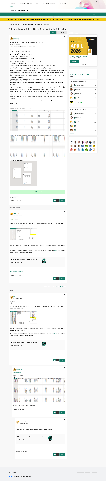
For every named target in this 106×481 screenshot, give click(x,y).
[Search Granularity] (59, 17)
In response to (17, 372)
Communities (48, 10)
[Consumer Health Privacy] (26, 476)
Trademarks (94, 472)
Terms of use (87, 472)
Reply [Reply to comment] (62, 278)
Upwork (55, 250)
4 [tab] (83, 64)
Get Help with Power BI (35, 24)
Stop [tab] (85, 64)
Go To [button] (94, 14)
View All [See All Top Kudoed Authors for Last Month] (72, 133)
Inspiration (37, 10)
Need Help (16, 197)
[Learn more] (74, 61)
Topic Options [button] (61, 32)
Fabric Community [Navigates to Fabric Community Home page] (23, 10)
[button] (53, 32)
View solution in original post (16, 271)
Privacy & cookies (80, 472)
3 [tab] (82, 64)
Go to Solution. (39, 191)
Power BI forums (14, 24)
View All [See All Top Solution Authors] (72, 105)
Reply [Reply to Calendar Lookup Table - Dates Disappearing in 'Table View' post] (62, 200)
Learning (60, 10)
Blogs (55, 10)
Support (65, 10)
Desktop (46, 24)
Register (80, 13)
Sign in (85, 13)
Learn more (11, 6)
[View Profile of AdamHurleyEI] (16, 38)
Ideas (43, 10)
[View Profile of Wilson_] (15, 213)
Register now (96, 19)
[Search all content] (81, 17)
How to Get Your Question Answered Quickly (80, 74)
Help (90, 13)
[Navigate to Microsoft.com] (12, 10)
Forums (31, 10)
